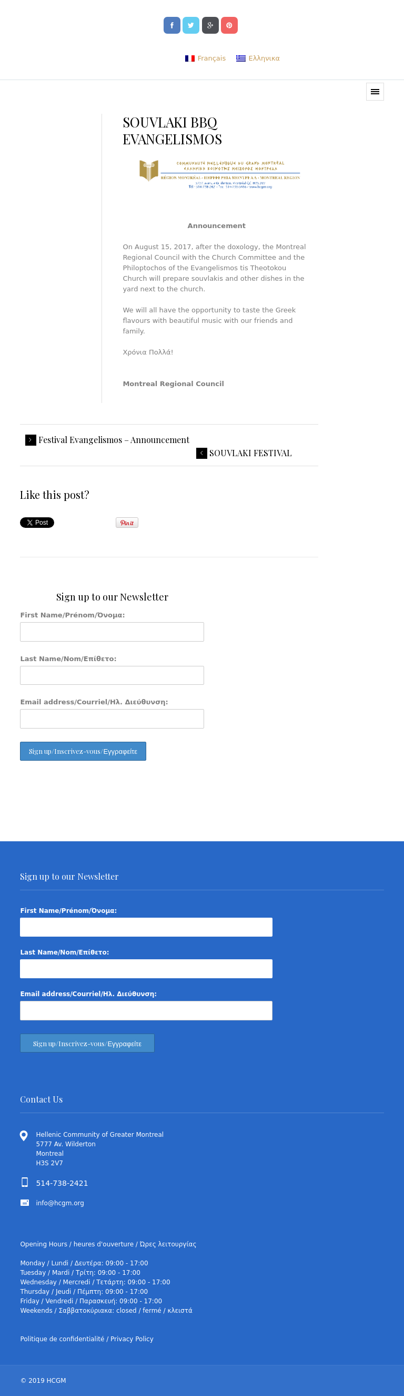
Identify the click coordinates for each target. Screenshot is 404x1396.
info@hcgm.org (60, 1203)
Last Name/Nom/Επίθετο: (68, 659)
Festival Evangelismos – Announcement (113, 440)
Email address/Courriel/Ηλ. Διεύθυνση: (94, 702)
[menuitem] (205, 58)
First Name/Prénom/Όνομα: (72, 615)
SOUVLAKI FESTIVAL (250, 453)
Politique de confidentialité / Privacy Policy (86, 1339)
